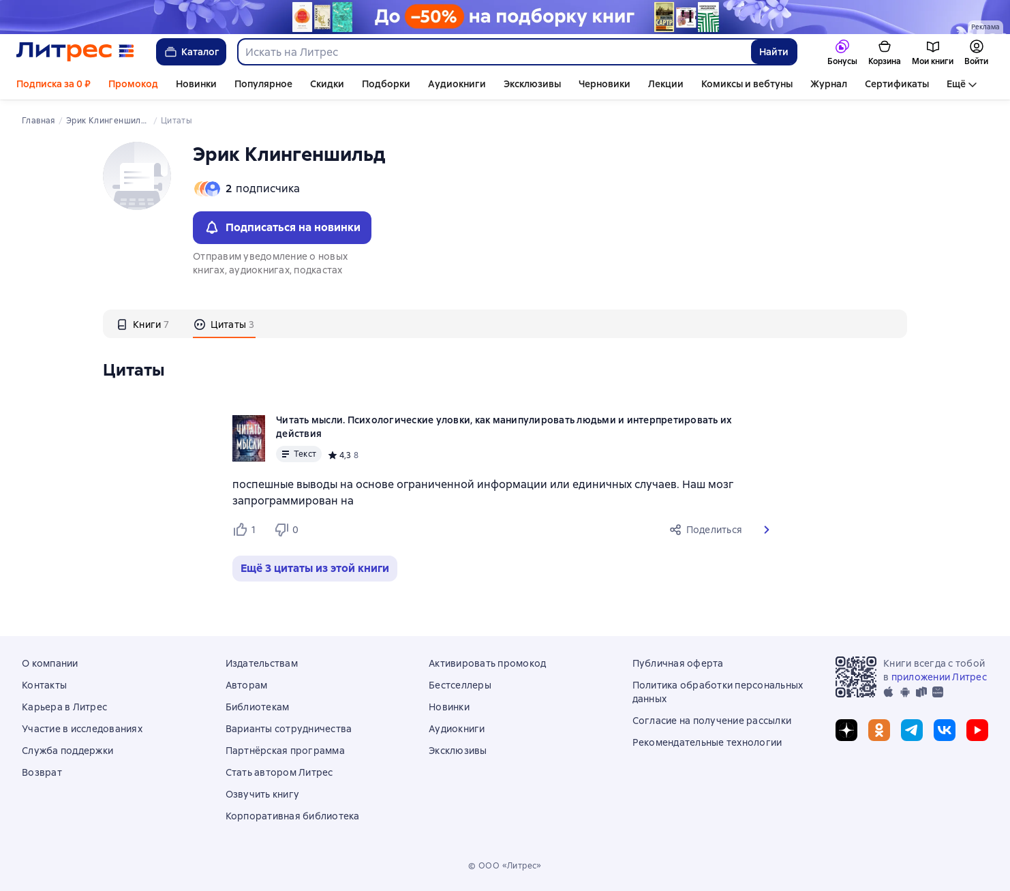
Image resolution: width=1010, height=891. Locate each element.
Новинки (196, 84)
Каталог (191, 52)
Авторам (247, 685)
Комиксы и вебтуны (747, 84)
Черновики (604, 84)
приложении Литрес (939, 677)
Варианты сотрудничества (289, 729)
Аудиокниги (457, 84)
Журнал (828, 84)
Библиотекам (258, 707)
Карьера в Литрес (64, 707)
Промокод (133, 84)
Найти (774, 52)
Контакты (44, 685)
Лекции (666, 84)
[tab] (143, 324)
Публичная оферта (678, 663)
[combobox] (494, 52)
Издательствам (262, 663)
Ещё (956, 84)
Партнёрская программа (285, 750)
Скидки (327, 84)
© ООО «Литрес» (505, 866)
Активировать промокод (487, 663)
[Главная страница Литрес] (75, 52)
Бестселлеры (460, 685)
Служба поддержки (67, 750)
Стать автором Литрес (279, 772)
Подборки (386, 84)
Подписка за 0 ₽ (53, 84)
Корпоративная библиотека (293, 816)
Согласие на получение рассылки (712, 720)
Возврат (42, 772)
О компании (50, 663)
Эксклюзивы (532, 84)
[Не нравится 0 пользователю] (288, 530)
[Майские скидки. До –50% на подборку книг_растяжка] (505, 17)
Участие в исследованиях (82, 729)
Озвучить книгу (263, 794)
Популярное (263, 84)
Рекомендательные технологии (707, 742)
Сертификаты (897, 84)
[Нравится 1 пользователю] (247, 530)
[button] (767, 530)
